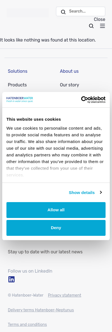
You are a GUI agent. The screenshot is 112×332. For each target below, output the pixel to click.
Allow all (56, 209)
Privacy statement (64, 295)
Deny (56, 227)
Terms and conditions (27, 324)
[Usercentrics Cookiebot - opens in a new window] (81, 99)
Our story (69, 85)
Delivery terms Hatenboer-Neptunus (41, 310)
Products (17, 85)
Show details (82, 192)
